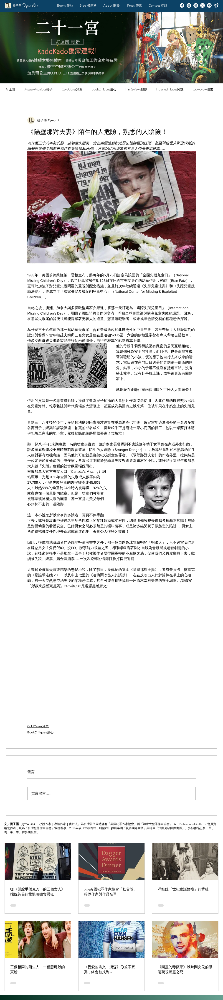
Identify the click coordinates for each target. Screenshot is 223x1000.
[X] (202, 5)
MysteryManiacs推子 (39, 89)
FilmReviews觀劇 (136, 89)
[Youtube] (209, 5)
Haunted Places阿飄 (169, 89)
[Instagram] (189, 5)
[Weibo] (216, 5)
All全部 (10, 89)
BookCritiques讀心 (104, 89)
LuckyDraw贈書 (203, 89)
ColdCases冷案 (72, 89)
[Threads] (195, 5)
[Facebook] (182, 5)
